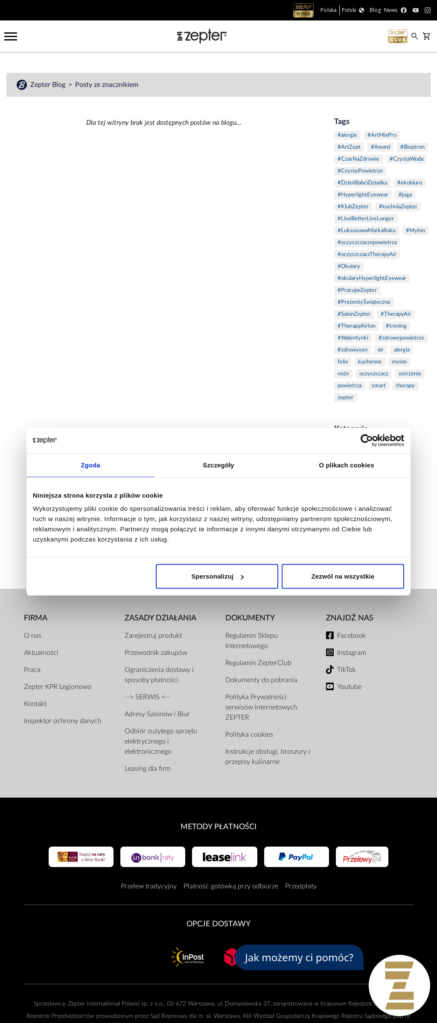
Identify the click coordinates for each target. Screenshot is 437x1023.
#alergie (347, 135)
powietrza (349, 386)
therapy (405, 386)
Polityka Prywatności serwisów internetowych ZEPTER (261, 707)
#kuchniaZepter (398, 207)
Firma (35, 618)
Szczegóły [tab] (218, 464)
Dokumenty (250, 618)
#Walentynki (353, 338)
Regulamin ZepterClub (258, 663)
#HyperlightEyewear (363, 195)
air (381, 350)
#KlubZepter (353, 207)
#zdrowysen (352, 350)
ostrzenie (410, 374)
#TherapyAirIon (357, 326)
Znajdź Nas (349, 618)
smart (379, 386)
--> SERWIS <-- (147, 697)
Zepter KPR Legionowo (57, 686)
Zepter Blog (48, 84)
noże (343, 374)
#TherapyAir (396, 314)
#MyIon (415, 230)
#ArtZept (349, 147)
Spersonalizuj (217, 576)
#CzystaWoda (406, 159)
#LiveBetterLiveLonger (366, 219)
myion (399, 362)
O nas (32, 635)
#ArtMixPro (381, 135)
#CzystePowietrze (360, 171)
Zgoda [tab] (90, 464)
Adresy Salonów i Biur (157, 714)
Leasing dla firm (148, 768)
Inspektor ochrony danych (63, 721)
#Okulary (349, 266)
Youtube (349, 686)
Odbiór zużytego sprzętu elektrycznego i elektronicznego (161, 741)
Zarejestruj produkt (153, 635)
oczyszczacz (373, 374)
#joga (405, 195)
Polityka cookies (249, 734)
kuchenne (370, 362)
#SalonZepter (354, 314)
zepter (345, 398)
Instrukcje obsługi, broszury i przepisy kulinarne (267, 756)
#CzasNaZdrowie (358, 159)
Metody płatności (218, 826)
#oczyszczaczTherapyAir (367, 254)
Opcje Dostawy (218, 924)
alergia (402, 350)
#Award (380, 147)
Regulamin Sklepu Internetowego (251, 640)
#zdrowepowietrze (401, 338)
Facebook (351, 635)
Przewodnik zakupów (156, 652)
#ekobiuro (409, 183)
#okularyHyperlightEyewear (372, 278)
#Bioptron (412, 147)
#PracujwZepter (357, 290)
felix (343, 362)
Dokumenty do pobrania (261, 680)
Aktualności (41, 652)
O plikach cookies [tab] (346, 464)
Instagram (351, 652)
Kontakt (35, 703)
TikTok (346, 669)
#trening (396, 326)
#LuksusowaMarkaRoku (367, 230)
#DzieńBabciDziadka (362, 183)
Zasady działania (160, 618)
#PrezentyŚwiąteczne (364, 302)
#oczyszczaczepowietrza (367, 242)
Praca (32, 669)
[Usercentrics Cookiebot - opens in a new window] (366, 440)
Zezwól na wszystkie (343, 576)
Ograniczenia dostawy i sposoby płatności (159, 674)
